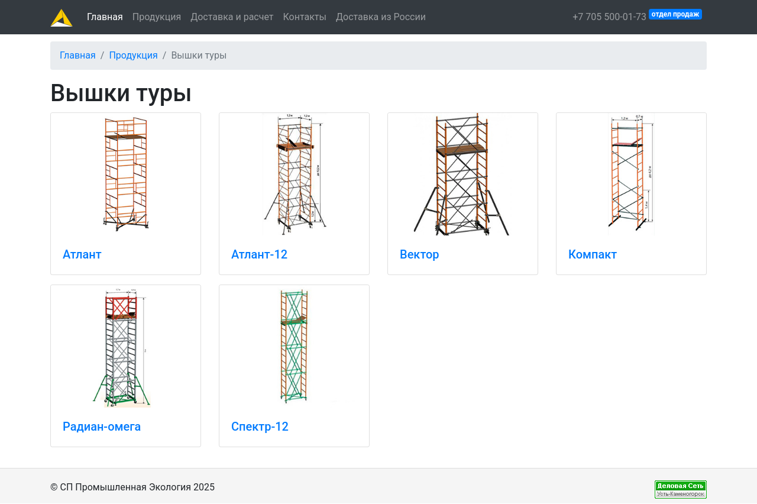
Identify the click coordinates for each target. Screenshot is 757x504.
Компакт (592, 254)
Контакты (304, 16)
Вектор (419, 254)
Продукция (156, 16)
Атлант (82, 254)
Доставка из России (381, 16)
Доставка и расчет (231, 16)
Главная (105, 16)
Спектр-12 (260, 426)
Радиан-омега (102, 426)
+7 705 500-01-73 (637, 15)
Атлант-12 (259, 254)
